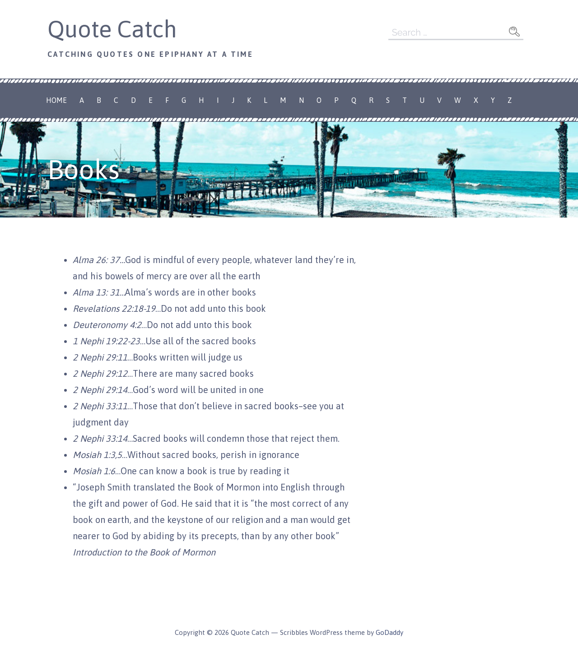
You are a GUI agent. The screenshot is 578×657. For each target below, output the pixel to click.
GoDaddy (389, 632)
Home (56, 100)
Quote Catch (112, 28)
